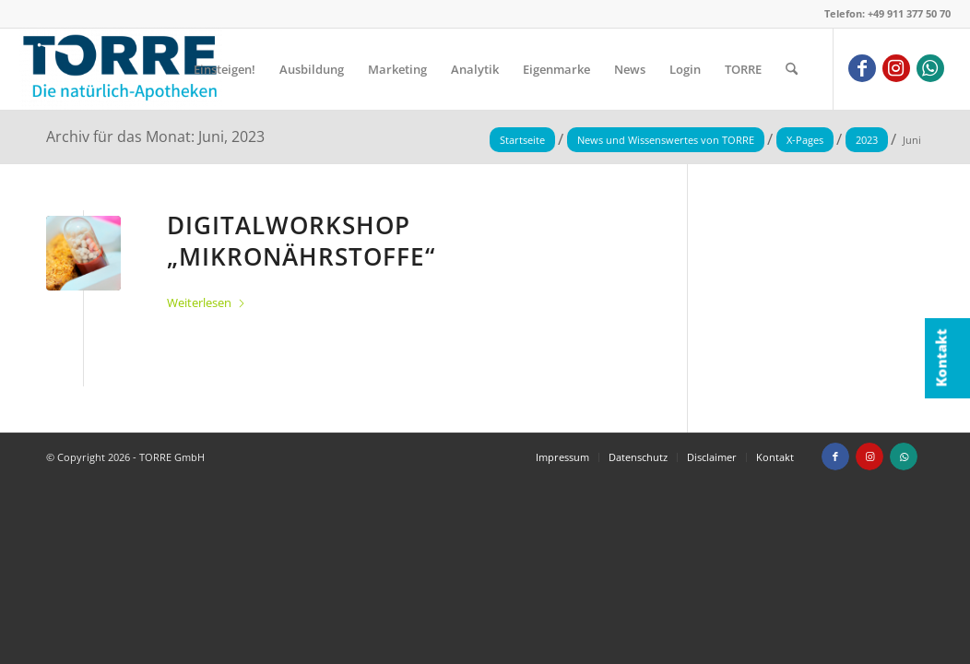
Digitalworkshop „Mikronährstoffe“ (301, 240)
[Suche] (792, 69)
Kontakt (941, 358)
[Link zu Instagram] (896, 68)
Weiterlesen (206, 302)
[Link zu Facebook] (862, 68)
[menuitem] (224, 69)
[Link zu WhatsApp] (930, 68)
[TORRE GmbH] (120, 69)
